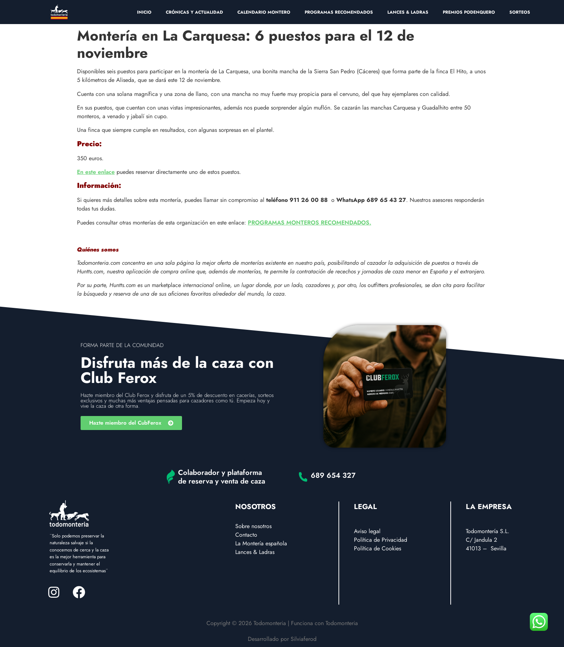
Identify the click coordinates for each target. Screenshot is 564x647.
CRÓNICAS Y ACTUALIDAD (194, 12)
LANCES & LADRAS (407, 12)
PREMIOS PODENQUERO (469, 12)
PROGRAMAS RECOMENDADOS (339, 12)
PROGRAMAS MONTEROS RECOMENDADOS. (309, 222)
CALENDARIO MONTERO (263, 12)
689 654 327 (333, 475)
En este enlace (96, 172)
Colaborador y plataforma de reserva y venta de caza (221, 476)
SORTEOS (519, 12)
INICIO (144, 12)
